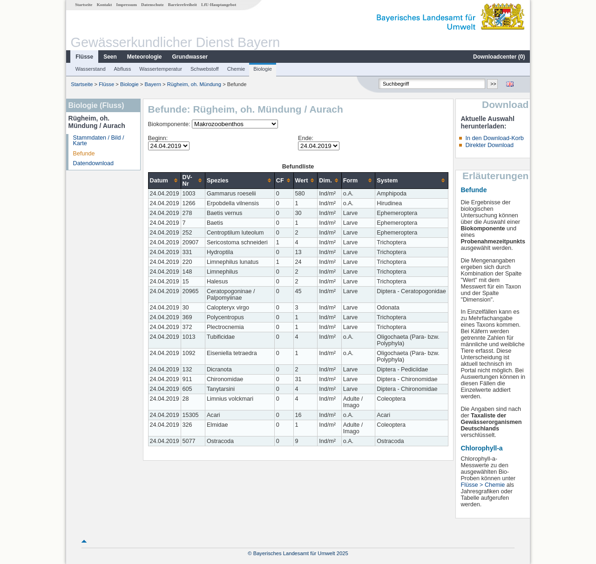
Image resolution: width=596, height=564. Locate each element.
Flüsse (84, 57)
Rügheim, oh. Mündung (194, 84)
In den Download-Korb (494, 138)
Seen (110, 57)
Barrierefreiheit (182, 4)
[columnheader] (164, 180)
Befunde (84, 153)
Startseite (83, 4)
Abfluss (122, 69)
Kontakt (104, 4)
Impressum (126, 4)
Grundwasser (190, 57)
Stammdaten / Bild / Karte (98, 140)
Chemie (236, 69)
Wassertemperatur (160, 69)
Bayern (153, 84)
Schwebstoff (204, 69)
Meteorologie (144, 57)
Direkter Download (489, 145)
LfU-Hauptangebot (218, 4)
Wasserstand (90, 69)
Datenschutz (152, 4)
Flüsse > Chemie (483, 485)
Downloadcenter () (499, 57)
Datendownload (93, 163)
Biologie (262, 69)
